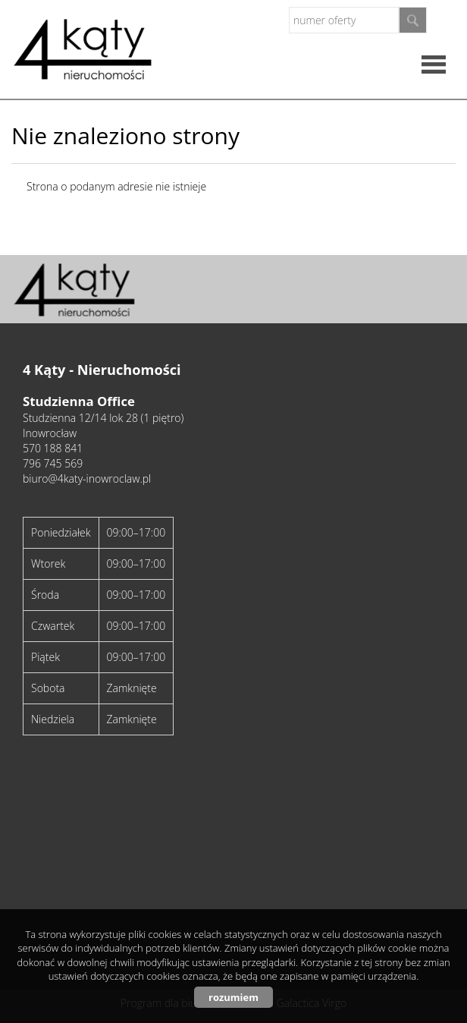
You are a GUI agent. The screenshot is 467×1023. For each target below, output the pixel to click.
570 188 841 (53, 448)
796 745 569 (53, 463)
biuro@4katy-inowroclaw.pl (87, 478)
